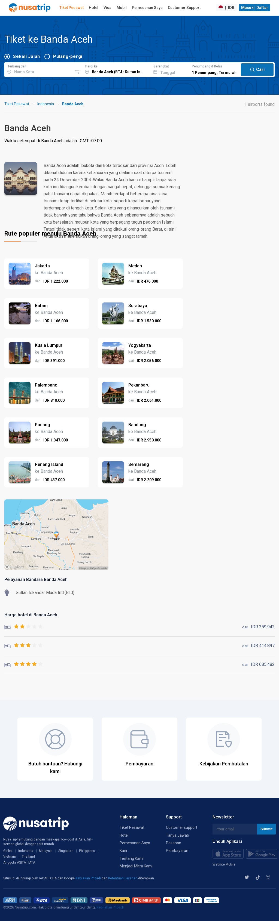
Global (8, 851)
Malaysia (46, 851)
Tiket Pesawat (71, 7)
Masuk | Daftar (254, 7)
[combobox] (38, 68)
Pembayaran (177, 850)
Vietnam (9, 856)
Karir (124, 850)
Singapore (65, 851)
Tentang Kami (132, 858)
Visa (107, 7)
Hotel (93, 7)
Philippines (87, 851)
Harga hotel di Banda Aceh (30, 614)
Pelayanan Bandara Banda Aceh (36, 579)
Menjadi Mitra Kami (136, 866)
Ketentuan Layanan (123, 878)
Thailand (28, 856)
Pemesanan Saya (147, 7)
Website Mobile (224, 864)
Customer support (181, 827)
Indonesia (45, 104)
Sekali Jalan (26, 56)
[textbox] (38, 68)
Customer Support (184, 7)
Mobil (122, 7)
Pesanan (173, 843)
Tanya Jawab (177, 835)
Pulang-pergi (67, 56)
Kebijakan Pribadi (88, 878)
